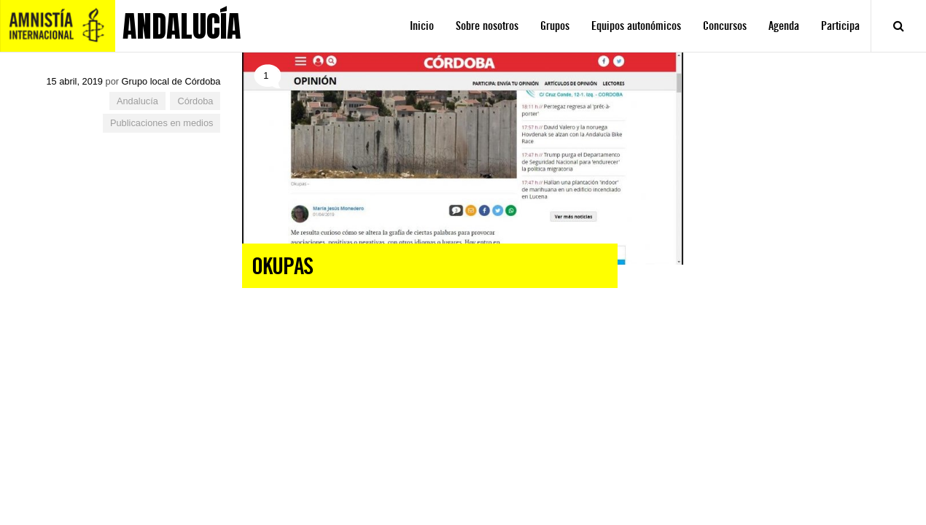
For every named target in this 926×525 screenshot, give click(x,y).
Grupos (554, 26)
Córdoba (195, 101)
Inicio (422, 26)
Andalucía (137, 101)
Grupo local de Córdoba (171, 81)
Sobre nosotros (487, 26)
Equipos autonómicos (636, 26)
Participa (840, 26)
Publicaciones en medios (162, 122)
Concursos (725, 26)
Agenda (784, 26)
